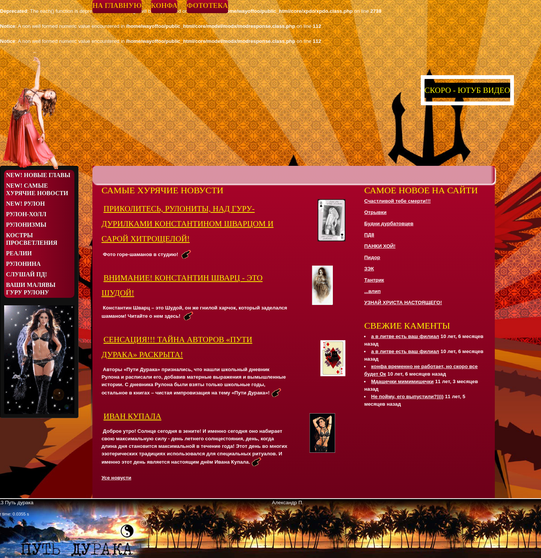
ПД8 (369, 235)
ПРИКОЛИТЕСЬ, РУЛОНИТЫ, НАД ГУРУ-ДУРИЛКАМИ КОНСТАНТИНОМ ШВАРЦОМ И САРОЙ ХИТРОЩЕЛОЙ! (187, 223)
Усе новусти (116, 478)
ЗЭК (369, 268)
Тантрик (374, 280)
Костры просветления (31, 239)
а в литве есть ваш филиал (405, 336)
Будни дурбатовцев (388, 223)
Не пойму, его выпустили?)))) (407, 396)
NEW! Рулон (25, 203)
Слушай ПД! (26, 274)
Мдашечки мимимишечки (402, 381)
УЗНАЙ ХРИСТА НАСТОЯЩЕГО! (403, 302)
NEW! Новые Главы (38, 175)
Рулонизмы (26, 224)
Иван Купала (132, 416)
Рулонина (23, 264)
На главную (117, 5)
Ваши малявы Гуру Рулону (31, 289)
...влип (372, 291)
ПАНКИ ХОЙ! (379, 246)
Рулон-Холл (26, 214)
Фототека (207, 5)
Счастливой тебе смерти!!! (397, 201)
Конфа (164, 5)
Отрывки (375, 212)
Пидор (372, 257)
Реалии (19, 253)
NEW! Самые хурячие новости (37, 189)
